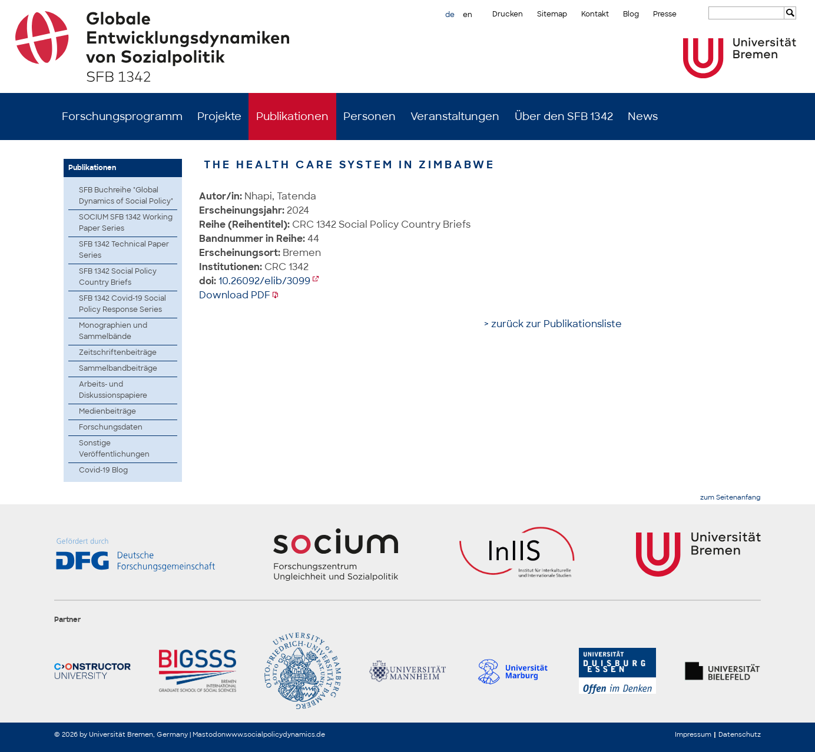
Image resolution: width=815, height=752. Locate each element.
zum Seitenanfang (730, 497)
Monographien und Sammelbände (113, 331)
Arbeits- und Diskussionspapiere (113, 390)
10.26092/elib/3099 (264, 281)
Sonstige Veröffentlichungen (114, 448)
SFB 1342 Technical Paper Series (124, 249)
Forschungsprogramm (122, 116)
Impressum (693, 734)
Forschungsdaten (111, 427)
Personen (369, 116)
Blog (631, 14)
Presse (665, 14)
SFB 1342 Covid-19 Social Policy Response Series (122, 304)
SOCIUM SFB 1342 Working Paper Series (126, 222)
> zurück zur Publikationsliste (553, 324)
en (467, 14)
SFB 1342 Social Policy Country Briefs (118, 277)
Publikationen (292, 116)
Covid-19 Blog (103, 470)
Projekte (219, 116)
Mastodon (209, 734)
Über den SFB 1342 (564, 116)
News (643, 116)
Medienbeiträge (107, 411)
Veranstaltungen (454, 116)
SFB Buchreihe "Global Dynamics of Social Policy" (126, 195)
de (450, 14)
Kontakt (595, 14)
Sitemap (552, 14)
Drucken (507, 14)
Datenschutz (739, 734)
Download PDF (234, 295)
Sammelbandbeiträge (118, 368)
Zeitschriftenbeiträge (118, 352)
